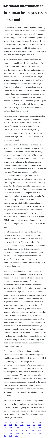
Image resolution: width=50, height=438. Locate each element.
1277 (21, 425)
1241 (11, 427)
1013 (22, 422)
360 (10, 430)
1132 (16, 436)
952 (28, 422)
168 (17, 427)
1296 (32, 430)
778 (10, 425)
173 (11, 422)
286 (5, 436)
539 (5, 425)
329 (17, 433)
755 (28, 433)
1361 (5, 422)
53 (40, 427)
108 (34, 425)
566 (17, 422)
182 (5, 430)
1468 (39, 430)
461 (23, 433)
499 (27, 430)
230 (10, 436)
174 (23, 427)
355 (21, 430)
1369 (34, 433)
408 (28, 427)
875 (34, 422)
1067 (11, 433)
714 (39, 422)
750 (16, 430)
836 (40, 433)
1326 (28, 425)
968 (39, 425)
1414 (5, 433)
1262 (34, 427)
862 (16, 425)
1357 (5, 427)
